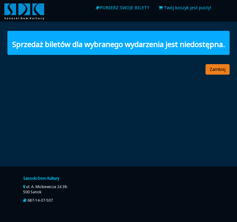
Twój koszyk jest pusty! (185, 7)
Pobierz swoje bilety (122, 7)
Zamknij (218, 69)
